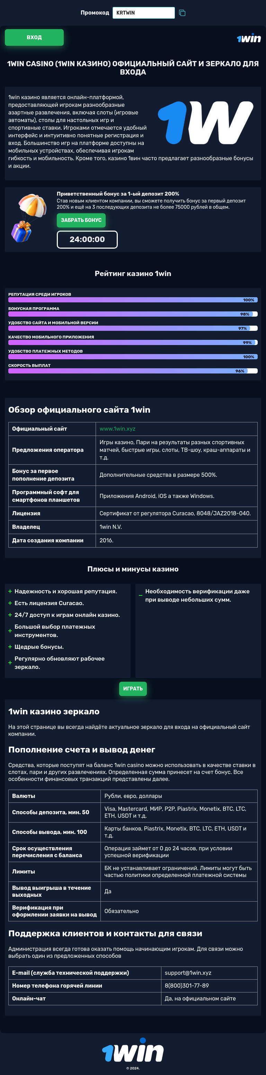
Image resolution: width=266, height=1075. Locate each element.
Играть (133, 689)
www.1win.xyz (117, 428)
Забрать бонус (81, 220)
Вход (34, 37)
